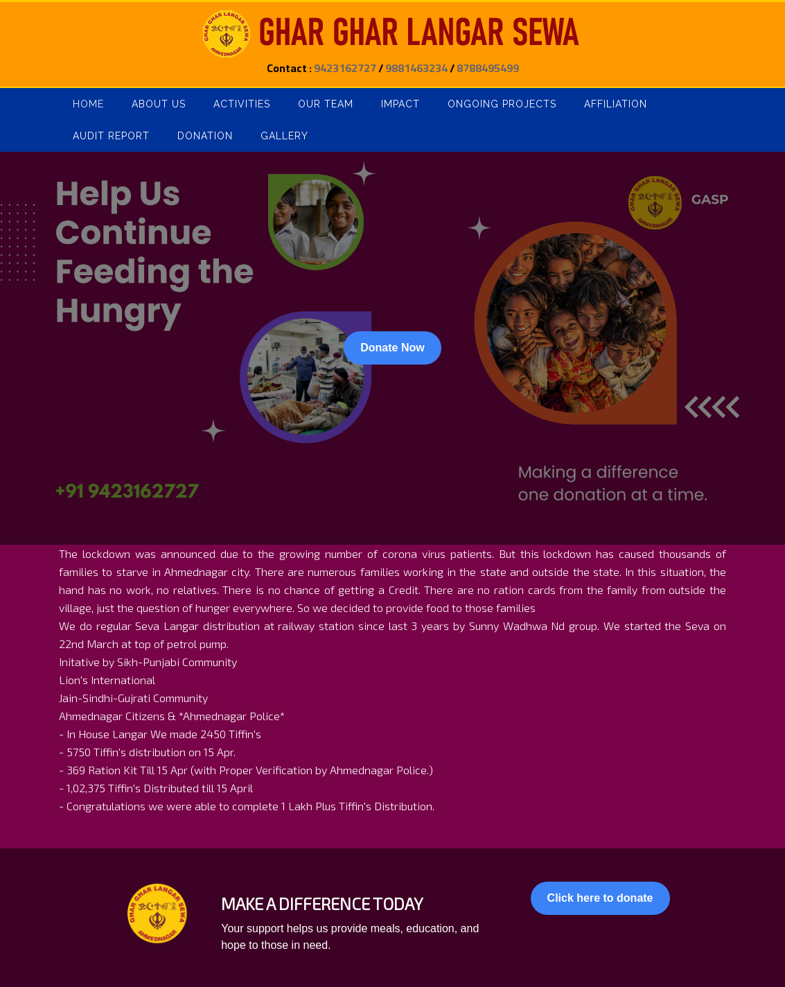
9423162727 (345, 68)
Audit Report (111, 135)
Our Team (325, 104)
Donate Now (392, 347)
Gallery (284, 135)
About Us (159, 104)
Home (88, 104)
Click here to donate (600, 898)
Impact (400, 104)
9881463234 (416, 68)
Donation (205, 135)
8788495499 (488, 68)
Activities (241, 104)
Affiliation (615, 104)
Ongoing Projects (502, 104)
